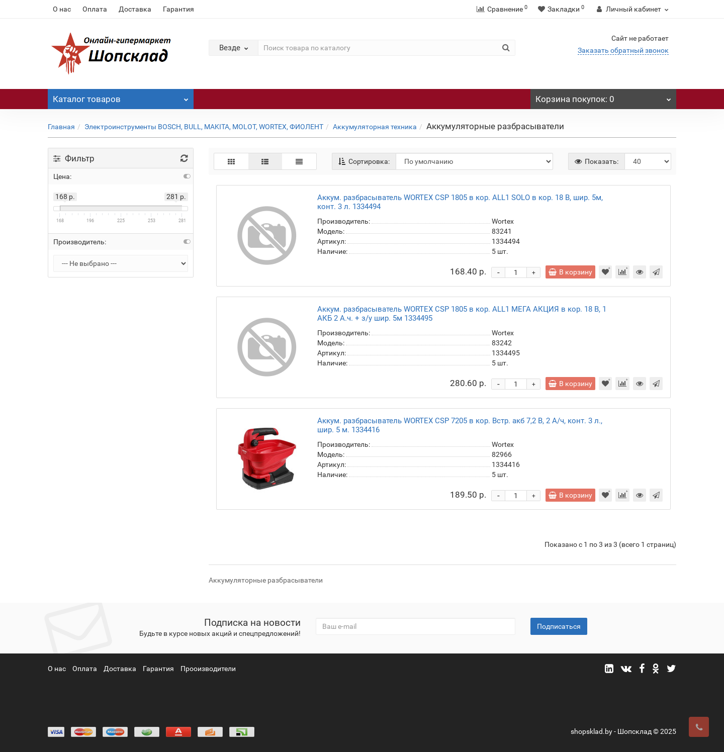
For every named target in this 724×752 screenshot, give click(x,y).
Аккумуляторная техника (375, 127)
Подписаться (559, 626)
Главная (61, 127)
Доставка (135, 9)
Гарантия (178, 9)
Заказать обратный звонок (623, 50)
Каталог (121, 96)
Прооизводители (208, 669)
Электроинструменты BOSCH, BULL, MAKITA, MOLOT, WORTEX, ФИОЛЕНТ (203, 127)
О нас (62, 9)
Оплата (94, 9)
